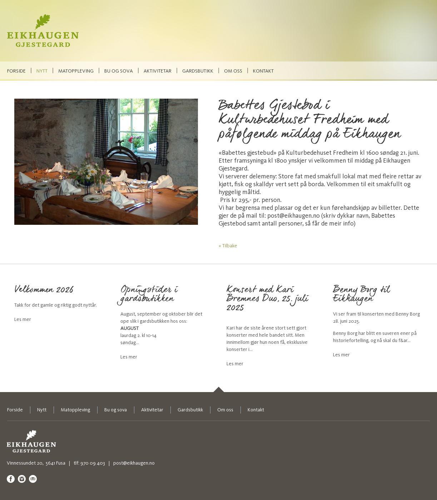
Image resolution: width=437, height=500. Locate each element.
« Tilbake (228, 246)
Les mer (22, 319)
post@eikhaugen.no (134, 463)
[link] (218, 389)
